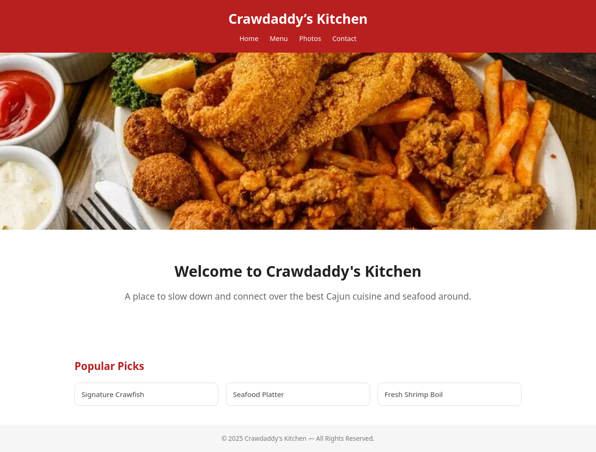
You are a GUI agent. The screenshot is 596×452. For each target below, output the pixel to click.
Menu (279, 38)
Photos (310, 38)
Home (248, 38)
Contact (344, 38)
